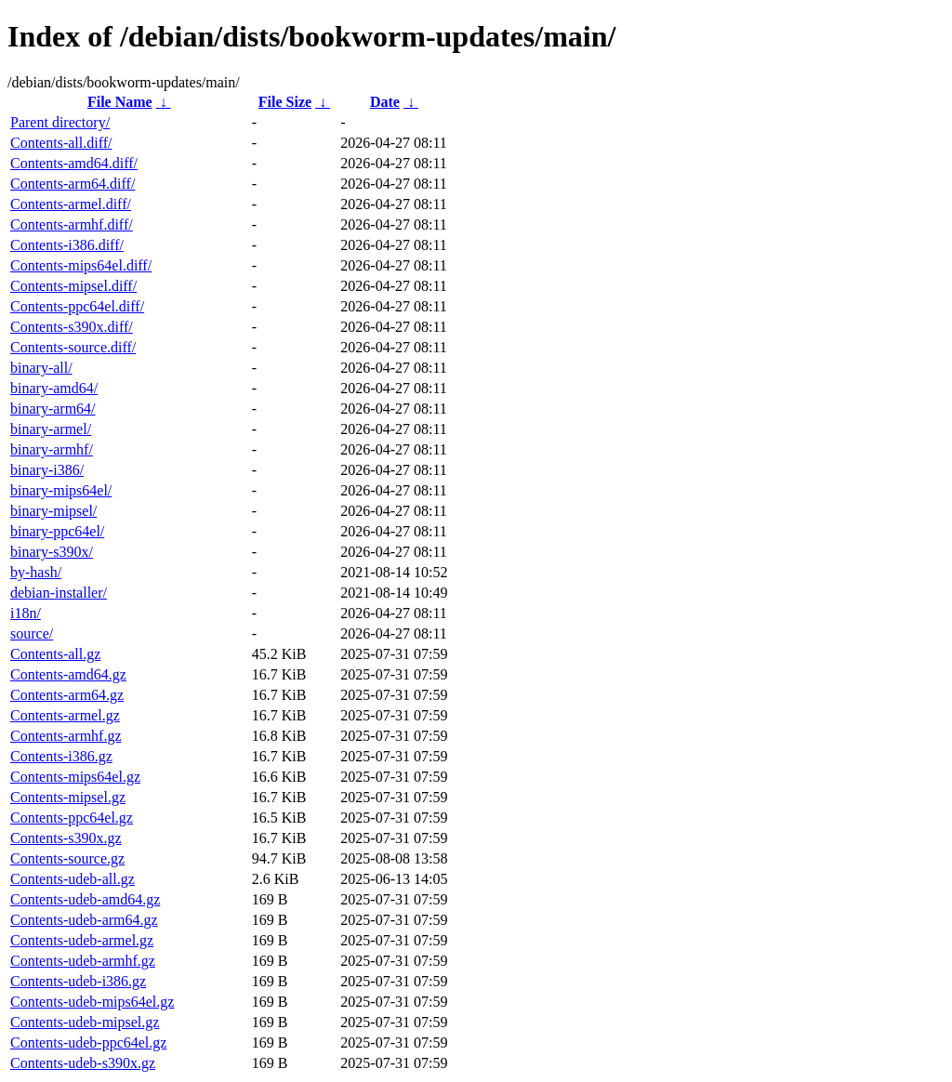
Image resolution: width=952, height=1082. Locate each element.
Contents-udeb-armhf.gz (82, 961)
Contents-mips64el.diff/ (81, 265)
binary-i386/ (47, 470)
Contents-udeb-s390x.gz (82, 1063)
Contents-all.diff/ (61, 143)
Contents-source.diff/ (73, 347)
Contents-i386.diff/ (67, 245)
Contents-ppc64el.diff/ (77, 306)
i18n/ (25, 613)
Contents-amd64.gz (68, 674)
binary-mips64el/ (61, 490)
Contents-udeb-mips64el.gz (92, 1001)
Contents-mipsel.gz (68, 797)
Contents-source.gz (67, 858)
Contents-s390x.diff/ (71, 327)
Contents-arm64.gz (67, 695)
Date (385, 102)
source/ (31, 633)
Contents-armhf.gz (66, 736)
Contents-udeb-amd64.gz (85, 899)
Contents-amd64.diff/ (74, 163)
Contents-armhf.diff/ (71, 224)
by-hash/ (35, 572)
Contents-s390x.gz (66, 838)
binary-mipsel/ (53, 511)
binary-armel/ (50, 429)
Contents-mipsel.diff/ (73, 286)
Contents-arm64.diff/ (72, 183)
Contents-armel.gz (65, 715)
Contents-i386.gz (61, 756)
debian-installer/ (58, 592)
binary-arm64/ (53, 408)
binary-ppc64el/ (57, 531)
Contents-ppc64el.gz (71, 817)
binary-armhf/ (51, 449)
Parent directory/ (60, 122)
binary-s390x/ (51, 552)
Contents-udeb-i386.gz (78, 981)
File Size (284, 102)
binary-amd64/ (54, 388)
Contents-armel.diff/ (70, 204)
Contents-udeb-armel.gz (81, 940)
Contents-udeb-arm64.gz (84, 920)
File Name (119, 102)
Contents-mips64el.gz (75, 777)
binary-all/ (41, 368)
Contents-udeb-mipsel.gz (84, 1022)
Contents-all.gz (55, 654)
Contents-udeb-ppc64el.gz (88, 1042)
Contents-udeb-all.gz (72, 879)
